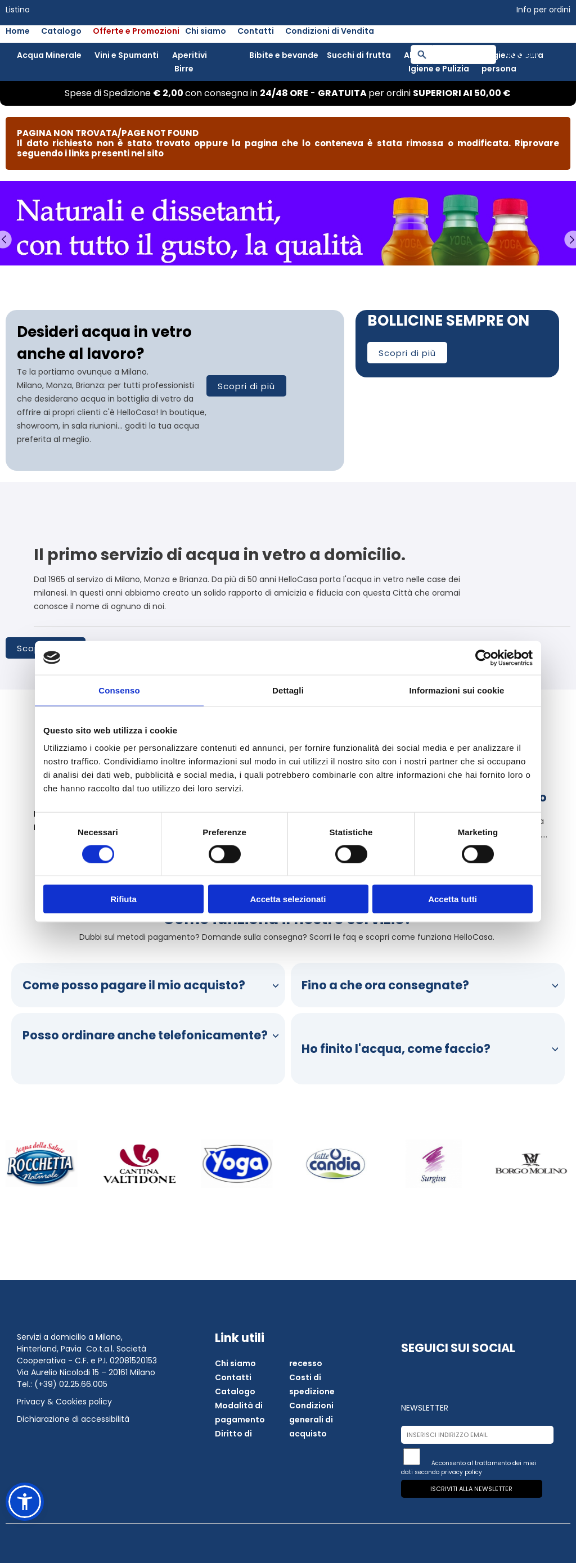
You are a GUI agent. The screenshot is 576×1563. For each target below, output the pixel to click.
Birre (184, 68)
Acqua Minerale (49, 55)
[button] (24, 1501)
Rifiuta (123, 899)
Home (18, 31)
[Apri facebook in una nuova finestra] (413, 1372)
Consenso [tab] (119, 690)
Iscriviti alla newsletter (471, 1488)
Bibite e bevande (283, 55)
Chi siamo (205, 31)
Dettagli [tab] (288, 690)
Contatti (255, 31)
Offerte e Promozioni (136, 31)
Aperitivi (189, 55)
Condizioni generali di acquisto (311, 1419)
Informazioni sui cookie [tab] (457, 690)
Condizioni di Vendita (329, 31)
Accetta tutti (452, 899)
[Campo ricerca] (464, 54)
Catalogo (61, 31)
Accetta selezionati (288, 899)
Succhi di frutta (359, 55)
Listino (18, 9)
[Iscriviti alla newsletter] (411, 1456)
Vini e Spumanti (126, 55)
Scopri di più (246, 386)
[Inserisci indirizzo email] (477, 1435)
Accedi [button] (521, 54)
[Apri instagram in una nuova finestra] (441, 1372)
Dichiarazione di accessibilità (73, 1419)
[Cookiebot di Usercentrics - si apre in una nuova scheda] (483, 657)
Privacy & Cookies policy (64, 1401)
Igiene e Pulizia (438, 68)
